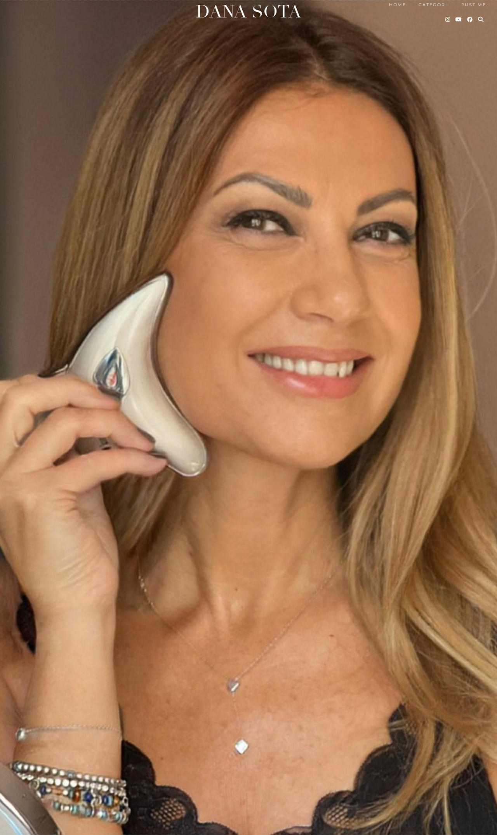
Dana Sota (248, 12)
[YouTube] (458, 19)
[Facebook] (470, 19)
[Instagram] (448, 19)
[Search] (481, 19)
